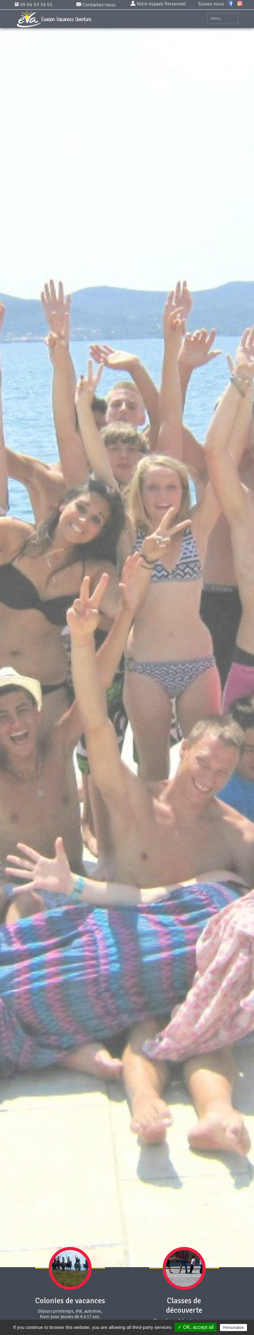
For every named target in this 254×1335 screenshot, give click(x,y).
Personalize (233, 1327)
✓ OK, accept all (196, 1327)
